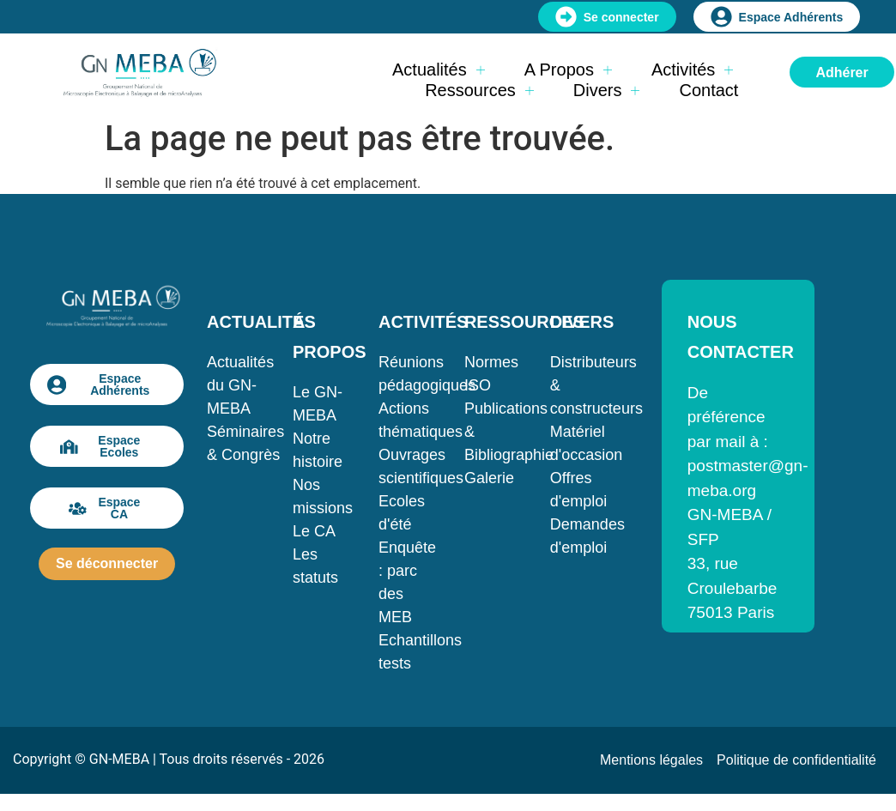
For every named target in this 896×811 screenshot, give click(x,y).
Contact (708, 90)
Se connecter (607, 16)
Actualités (438, 69)
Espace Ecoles (100, 446)
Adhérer (841, 72)
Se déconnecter (107, 563)
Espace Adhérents (777, 16)
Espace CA (104, 508)
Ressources (479, 90)
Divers (606, 90)
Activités (692, 69)
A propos (568, 69)
